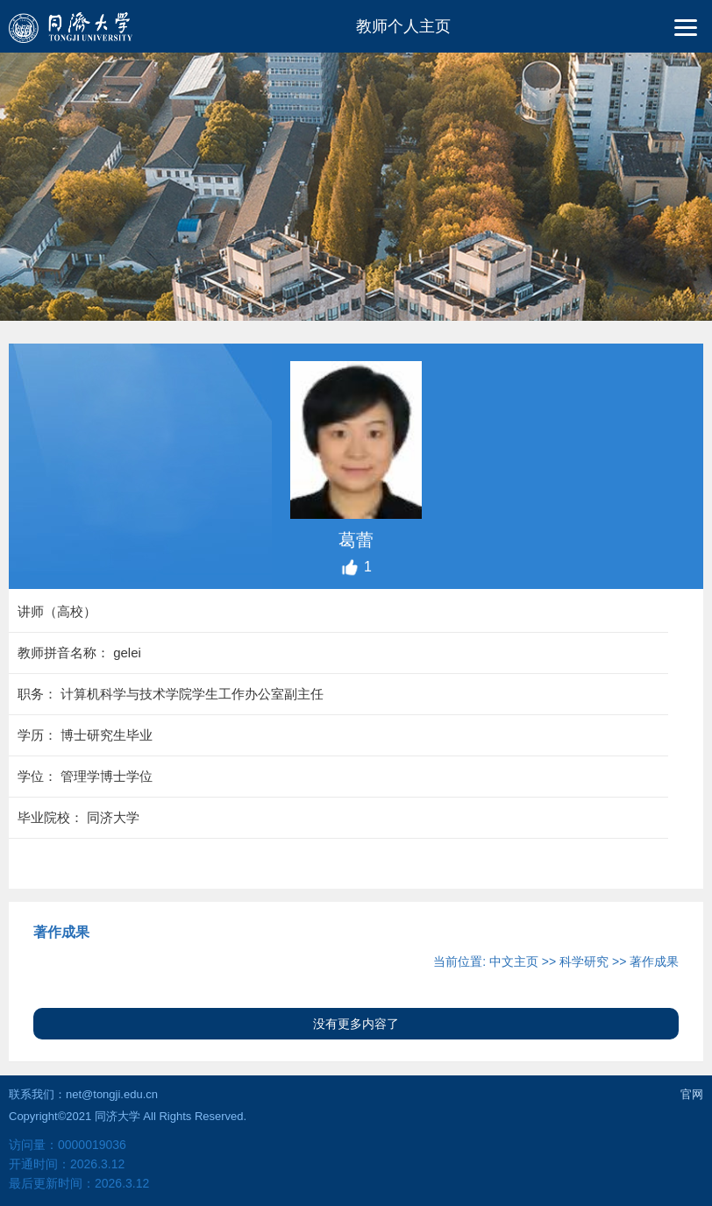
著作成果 (654, 961)
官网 (691, 1094)
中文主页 (513, 961)
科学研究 (584, 961)
